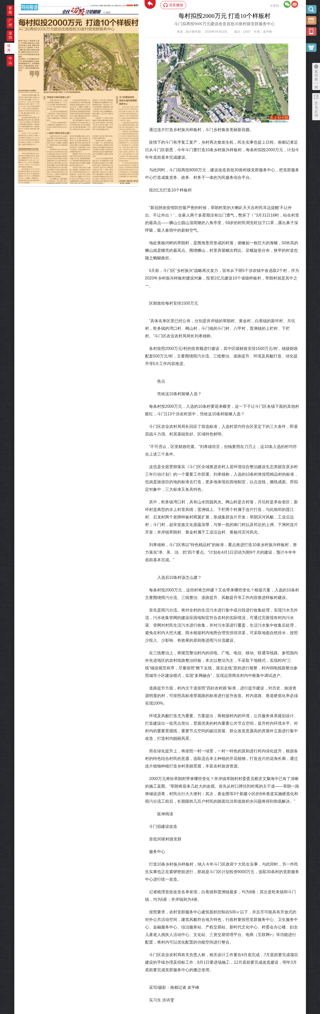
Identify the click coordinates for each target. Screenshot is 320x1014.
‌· (18, 20)
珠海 (9, 48)
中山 (10, 60)
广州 (10, 23)
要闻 (10, 10)
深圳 (10, 35)
